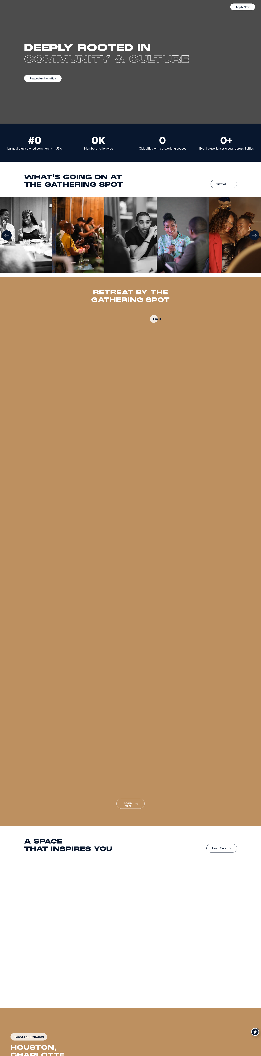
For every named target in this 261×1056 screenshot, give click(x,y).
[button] (236, 7)
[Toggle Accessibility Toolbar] (255, 1032)
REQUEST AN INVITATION (29, 1036)
